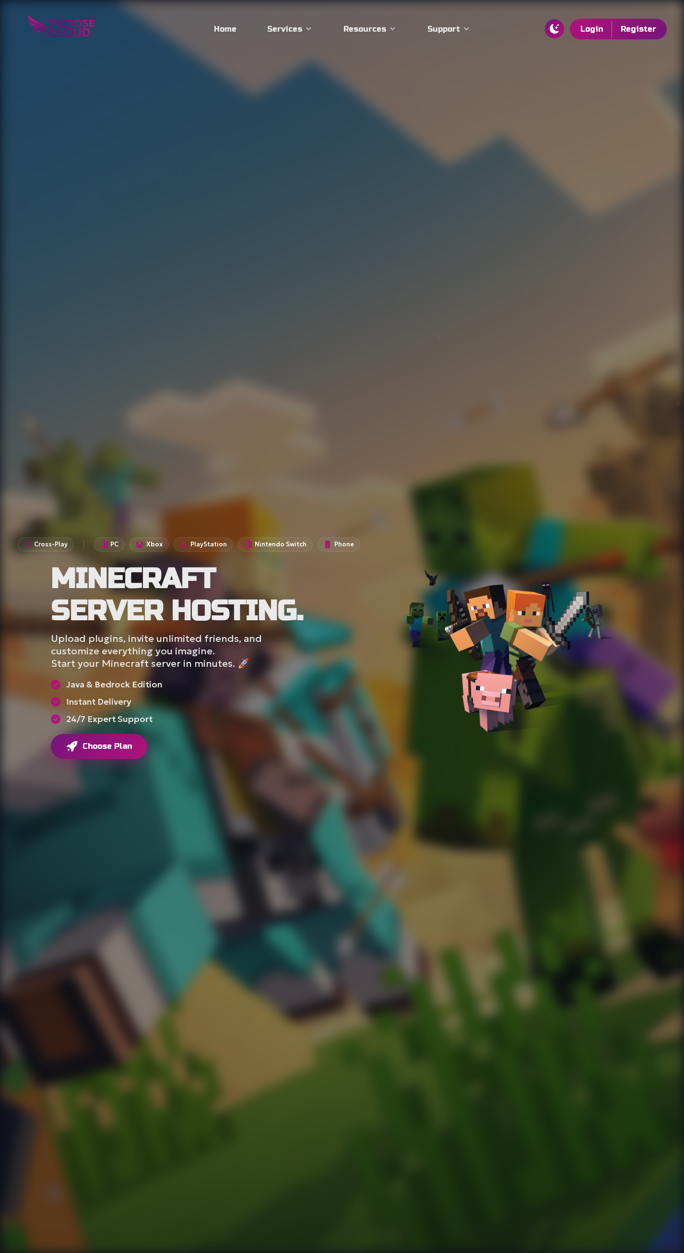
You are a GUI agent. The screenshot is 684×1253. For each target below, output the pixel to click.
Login (591, 29)
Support (449, 29)
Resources (370, 29)
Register (638, 29)
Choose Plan (98, 746)
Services (290, 29)
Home (225, 29)
